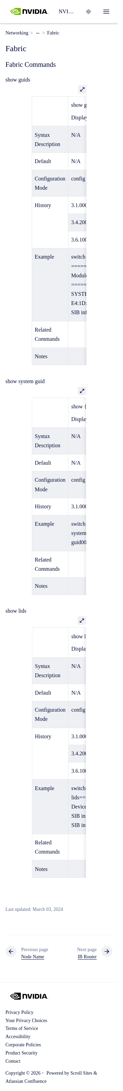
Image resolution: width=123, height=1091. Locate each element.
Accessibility (17, 1036)
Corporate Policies (23, 1044)
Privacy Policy (19, 1012)
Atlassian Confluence (25, 1081)
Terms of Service (21, 1028)
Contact (12, 1061)
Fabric (53, 32)
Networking (16, 32)
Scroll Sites (81, 1073)
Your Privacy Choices (26, 1020)
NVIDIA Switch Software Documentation (67, 11)
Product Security (21, 1053)
